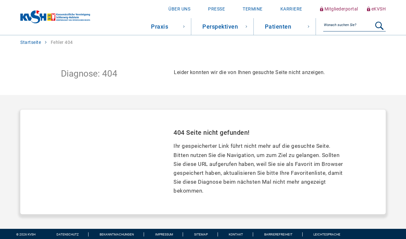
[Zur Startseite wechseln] (45, 17)
